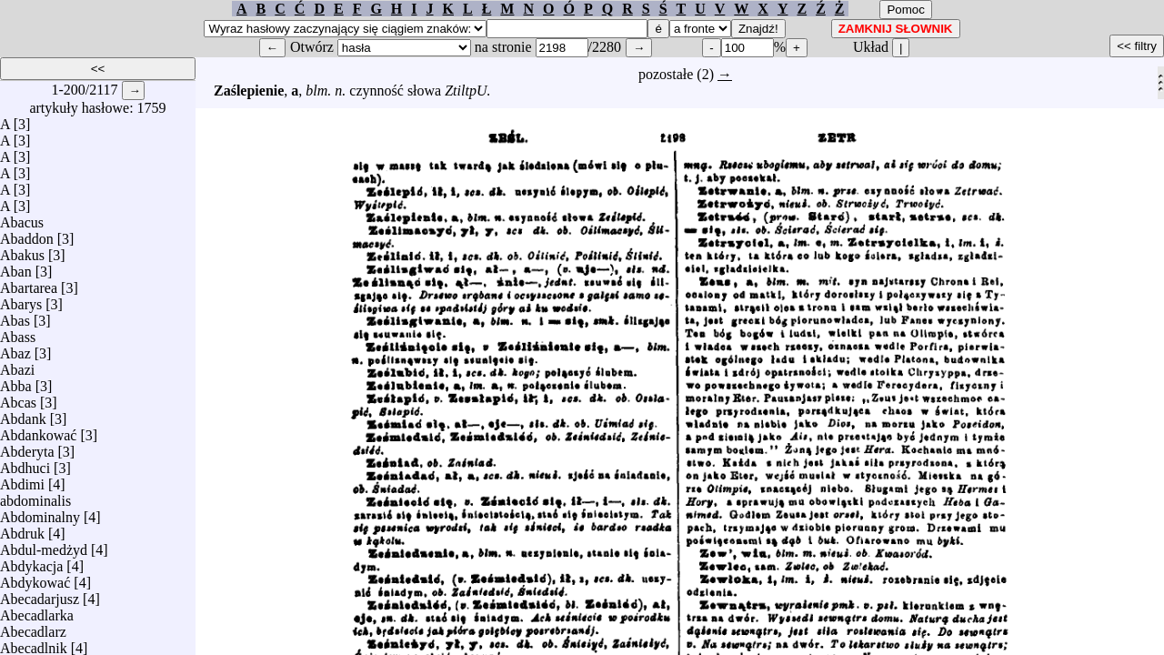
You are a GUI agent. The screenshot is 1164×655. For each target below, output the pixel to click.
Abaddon (27, 234)
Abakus (22, 250)
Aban (16, 267)
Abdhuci (25, 463)
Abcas (18, 398)
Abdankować (38, 430)
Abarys (21, 299)
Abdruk (22, 529)
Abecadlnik (33, 643)
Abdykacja (31, 561)
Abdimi (22, 480)
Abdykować (35, 578)
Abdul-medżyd (43, 545)
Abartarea (28, 283)
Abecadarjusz (39, 594)
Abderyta (27, 447)
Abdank (23, 414)
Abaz (15, 349)
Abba (16, 381)
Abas (15, 316)
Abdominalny (40, 512)
